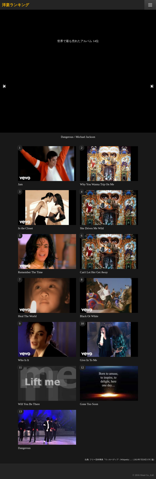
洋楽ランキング (15, 5)
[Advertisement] (78, 24)
